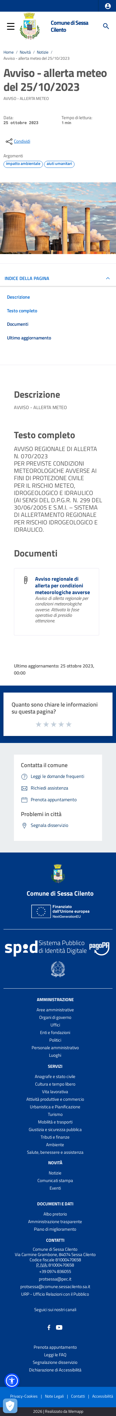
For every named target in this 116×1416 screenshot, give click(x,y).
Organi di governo (55, 1017)
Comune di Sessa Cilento (69, 26)
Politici (55, 1040)
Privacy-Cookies (24, 1396)
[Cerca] (106, 26)
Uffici (55, 1025)
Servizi (55, 1066)
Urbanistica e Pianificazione (55, 1106)
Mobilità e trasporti (55, 1122)
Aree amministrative (55, 1009)
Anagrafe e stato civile (55, 1076)
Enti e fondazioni (55, 1032)
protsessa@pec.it (55, 1279)
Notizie (42, 52)
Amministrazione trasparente (55, 1221)
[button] (108, 6)
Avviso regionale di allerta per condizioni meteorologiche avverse (62, 585)
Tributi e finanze (55, 1137)
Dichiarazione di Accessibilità (55, 1369)
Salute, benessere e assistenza (55, 1152)
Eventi (55, 1188)
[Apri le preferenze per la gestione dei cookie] (10, 1406)
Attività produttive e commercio (55, 1099)
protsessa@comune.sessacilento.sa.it (55, 1286)
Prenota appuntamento (55, 1347)
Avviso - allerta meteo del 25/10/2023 (36, 58)
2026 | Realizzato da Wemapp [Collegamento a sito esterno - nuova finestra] (58, 1411)
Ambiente (55, 1144)
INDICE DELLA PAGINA (27, 278)
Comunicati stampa (55, 1180)
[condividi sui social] (17, 141)
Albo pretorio (55, 1214)
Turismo (55, 1114)
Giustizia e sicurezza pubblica (55, 1129)
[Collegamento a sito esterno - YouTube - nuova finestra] (59, 1327)
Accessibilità (102, 1396)
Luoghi (55, 1055)
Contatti (55, 1240)
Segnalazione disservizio (55, 1362)
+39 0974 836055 (55, 1271)
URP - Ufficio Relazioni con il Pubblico (55, 1294)
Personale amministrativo (55, 1047)
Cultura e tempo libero (55, 1084)
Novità (25, 52)
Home (8, 52)
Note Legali (54, 1396)
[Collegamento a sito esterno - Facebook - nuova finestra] (49, 1327)
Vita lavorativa (55, 1091)
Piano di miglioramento (55, 1229)
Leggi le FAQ (55, 1354)
